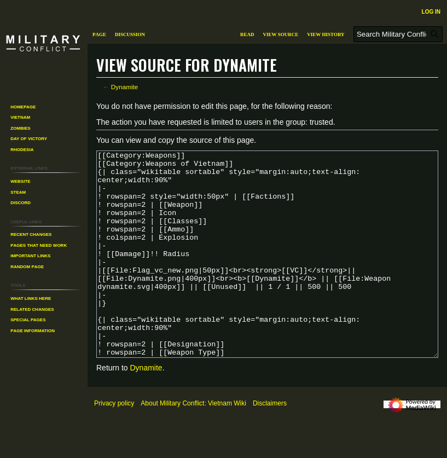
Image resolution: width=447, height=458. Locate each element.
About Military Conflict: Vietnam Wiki (193, 444)
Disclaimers (270, 444)
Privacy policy (114, 444)
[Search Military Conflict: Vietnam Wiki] (398, 34)
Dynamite (124, 86)
